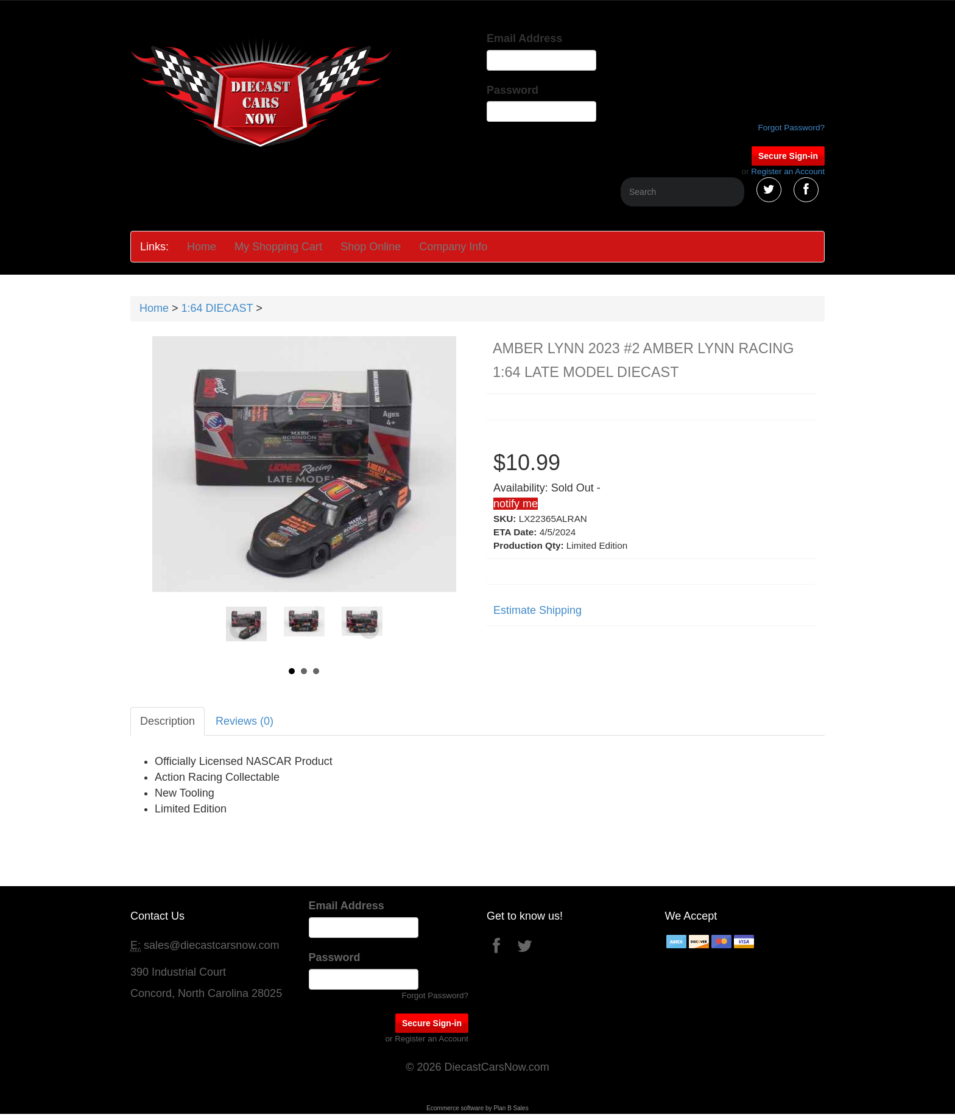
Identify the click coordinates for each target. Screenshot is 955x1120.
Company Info (453, 247)
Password (512, 90)
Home (201, 247)
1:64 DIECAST (217, 308)
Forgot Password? (791, 127)
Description (167, 721)
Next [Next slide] (369, 629)
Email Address (524, 38)
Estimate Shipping (537, 610)
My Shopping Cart (278, 247)
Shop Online (370, 247)
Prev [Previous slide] (239, 629)
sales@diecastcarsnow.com (211, 945)
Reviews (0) (244, 721)
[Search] (682, 191)
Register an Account (788, 171)
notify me (515, 504)
